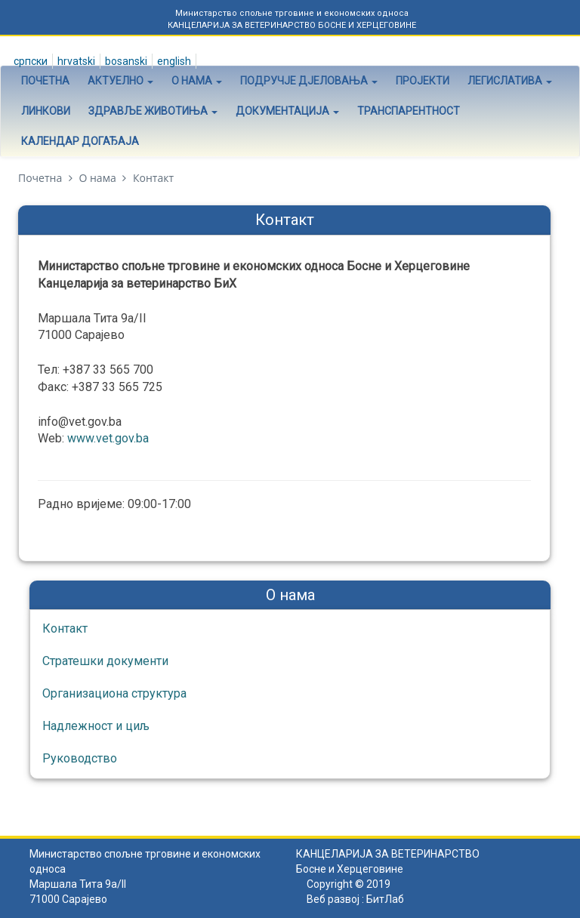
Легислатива (509, 81)
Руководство (79, 758)
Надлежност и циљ (96, 726)
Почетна (45, 81)
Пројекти (422, 81)
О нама (196, 81)
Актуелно (120, 81)
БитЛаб (385, 899)
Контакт (65, 628)
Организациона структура (114, 693)
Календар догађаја (80, 141)
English (173, 61)
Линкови (45, 111)
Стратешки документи (105, 661)
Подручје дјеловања (309, 81)
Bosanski (125, 61)
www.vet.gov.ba (109, 438)
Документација (287, 111)
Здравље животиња (153, 111)
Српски (29, 61)
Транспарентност (408, 111)
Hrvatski (75, 61)
